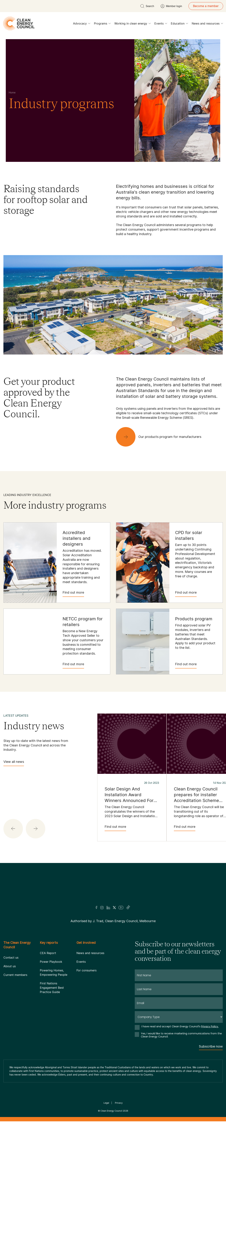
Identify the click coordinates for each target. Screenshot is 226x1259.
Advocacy (81, 24)
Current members (15, 975)
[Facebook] (96, 907)
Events (160, 24)
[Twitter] (114, 907)
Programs (102, 24)
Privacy (119, 1102)
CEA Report (48, 953)
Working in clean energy (132, 24)
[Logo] (113, 889)
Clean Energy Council (111, 1110)
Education (179, 24)
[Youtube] (121, 907)
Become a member (206, 6)
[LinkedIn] (108, 907)
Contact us (10, 957)
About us (9, 966)
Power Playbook (51, 961)
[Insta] (102, 907)
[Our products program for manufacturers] (161, 437)
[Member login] (171, 6)
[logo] (19, 23)
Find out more (73, 594)
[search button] (147, 6)
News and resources (207, 24)
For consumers (86, 970)
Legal (106, 1102)
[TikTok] (128, 907)
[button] (13, 828)
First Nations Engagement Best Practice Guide (52, 988)
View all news (13, 763)
